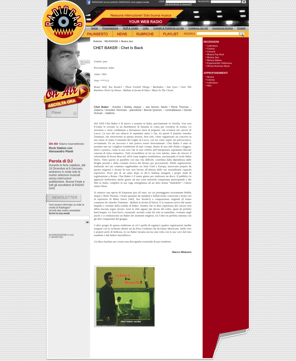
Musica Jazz (127, 41)
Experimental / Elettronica (219, 63)
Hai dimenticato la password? (178, 4)
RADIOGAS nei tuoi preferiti (104, 2)
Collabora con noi (198, 28)
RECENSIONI (111, 41)
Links (146, 28)
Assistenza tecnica (222, 28)
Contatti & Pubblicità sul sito (168, 28)
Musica (210, 77)
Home (94, 28)
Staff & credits (130, 28)
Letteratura (212, 46)
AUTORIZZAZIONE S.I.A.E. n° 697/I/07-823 (61, 236)
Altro (209, 85)
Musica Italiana (214, 60)
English (241, 28)
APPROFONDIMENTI (216, 73)
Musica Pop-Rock (215, 54)
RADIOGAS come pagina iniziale (134, 2)
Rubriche (97, 41)
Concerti (211, 51)
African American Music (218, 66)
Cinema (211, 48)
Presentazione (110, 28)
